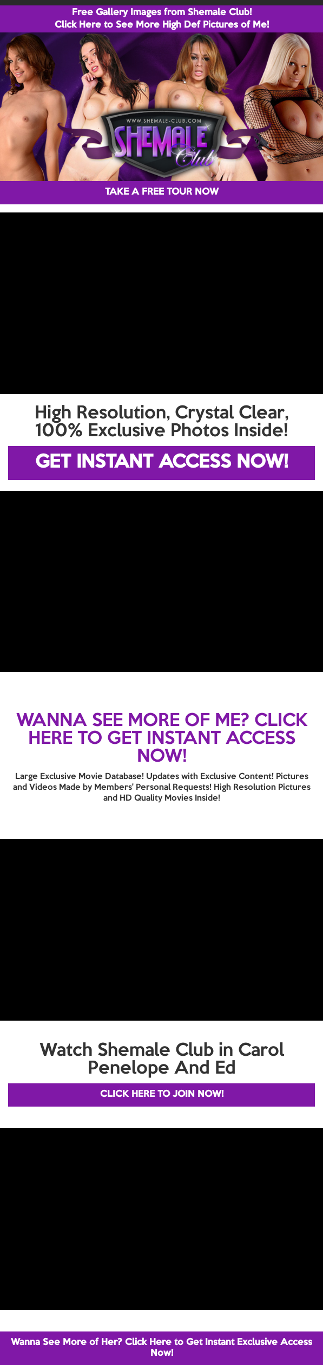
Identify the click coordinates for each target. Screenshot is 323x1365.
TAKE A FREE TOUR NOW (162, 192)
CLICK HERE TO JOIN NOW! (161, 1094)
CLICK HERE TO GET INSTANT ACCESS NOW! (167, 739)
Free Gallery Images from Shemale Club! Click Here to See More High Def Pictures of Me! (162, 19)
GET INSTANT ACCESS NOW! (161, 462)
